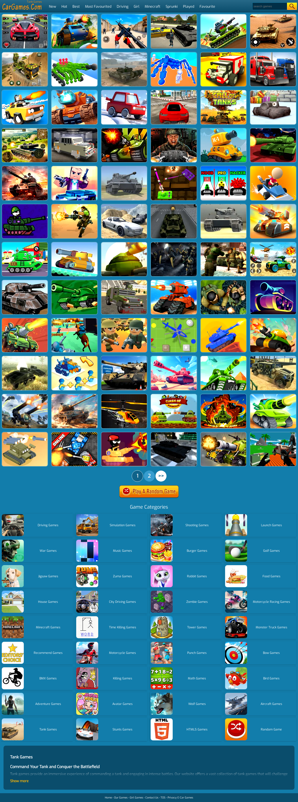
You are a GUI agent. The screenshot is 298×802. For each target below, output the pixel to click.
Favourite (207, 6)
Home (108, 797)
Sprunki (172, 6)
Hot (64, 6)
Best (76, 6)
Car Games (186, 797)
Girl (136, 6)
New (52, 6)
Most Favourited (98, 6)
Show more (19, 781)
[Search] (269, 6)
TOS (163, 797)
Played (188, 6)
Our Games (121, 797)
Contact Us (151, 797)
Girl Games (136, 797)
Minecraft (152, 6)
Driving (122, 6)
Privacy (172, 797)
